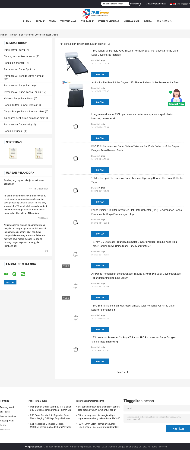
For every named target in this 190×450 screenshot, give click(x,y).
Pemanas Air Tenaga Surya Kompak (24, 75)
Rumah (27, 21)
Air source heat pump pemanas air (23, 118)
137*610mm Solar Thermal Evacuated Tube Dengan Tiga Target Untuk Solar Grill (98, 425)
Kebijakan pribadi (33, 446)
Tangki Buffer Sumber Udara (20, 105)
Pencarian (134, 4)
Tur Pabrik (87, 21)
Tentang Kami (68, 21)
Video (52, 21)
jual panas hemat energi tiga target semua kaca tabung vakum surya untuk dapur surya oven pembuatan (99, 408)
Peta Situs (5, 429)
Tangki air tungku (13, 131)
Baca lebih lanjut (98, 60)
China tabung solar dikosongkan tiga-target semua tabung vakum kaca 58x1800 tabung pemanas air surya (99, 417)
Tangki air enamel (14, 62)
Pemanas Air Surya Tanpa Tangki (22, 92)
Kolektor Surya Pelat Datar (18, 98)
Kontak (100, 74)
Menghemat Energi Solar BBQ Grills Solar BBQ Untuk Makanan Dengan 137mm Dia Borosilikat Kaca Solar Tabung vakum (50, 408)
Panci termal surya (14, 49)
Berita (148, 21)
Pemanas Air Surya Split (17, 69)
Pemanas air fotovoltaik (17, 124)
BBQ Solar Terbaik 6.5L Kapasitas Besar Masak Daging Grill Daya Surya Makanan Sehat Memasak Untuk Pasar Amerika (50, 417)
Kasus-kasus (163, 21)
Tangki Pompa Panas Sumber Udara (24, 111)
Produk (40, 21)
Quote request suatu (156, 3)
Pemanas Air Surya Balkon (19, 85)
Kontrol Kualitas (108, 21)
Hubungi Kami (131, 21)
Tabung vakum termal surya (19, 56)
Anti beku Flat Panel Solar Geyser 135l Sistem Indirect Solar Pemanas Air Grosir (135, 82)
